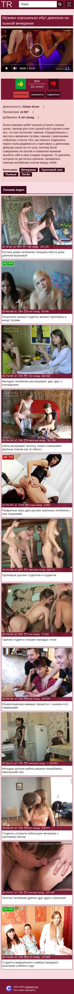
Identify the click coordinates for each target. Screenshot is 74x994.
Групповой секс (52, 169)
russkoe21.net (31, 987)
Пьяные (11, 174)
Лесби (26, 174)
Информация (21, 95)
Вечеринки (28, 169)
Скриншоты (37, 95)
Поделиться (53, 95)
